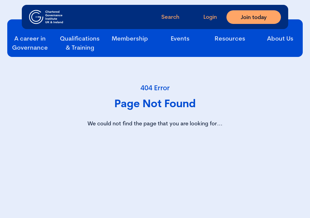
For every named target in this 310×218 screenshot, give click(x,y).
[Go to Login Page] (205, 16)
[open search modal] (165, 16)
